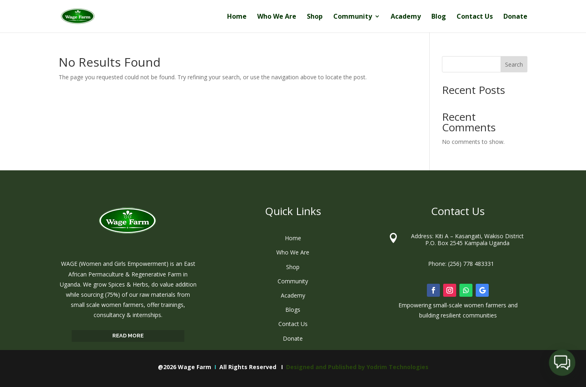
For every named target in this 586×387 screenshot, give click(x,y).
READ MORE (128, 336)
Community (352, 17)
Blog (438, 17)
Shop (315, 17)
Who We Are (276, 17)
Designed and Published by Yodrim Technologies (357, 367)
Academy (406, 17)
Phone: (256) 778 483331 (461, 263)
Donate (515, 17)
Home (237, 17)
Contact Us (475, 17)
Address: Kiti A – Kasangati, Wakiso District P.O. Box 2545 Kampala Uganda (467, 239)
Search (514, 64)
